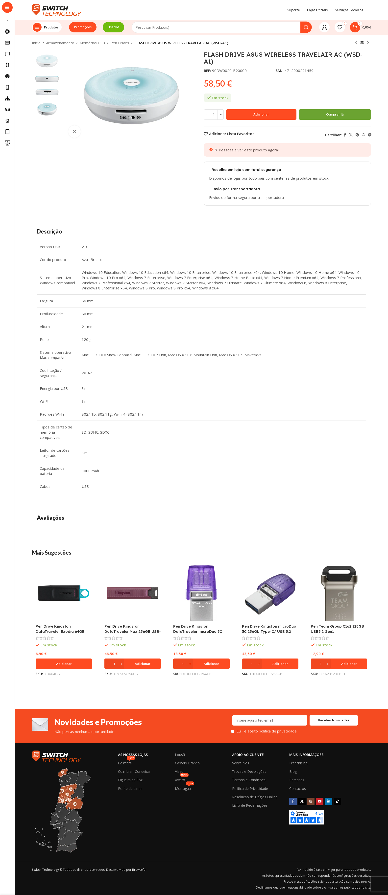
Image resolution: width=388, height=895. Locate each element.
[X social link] (351, 135)
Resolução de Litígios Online (254, 797)
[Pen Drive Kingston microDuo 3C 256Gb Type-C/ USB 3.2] (270, 593)
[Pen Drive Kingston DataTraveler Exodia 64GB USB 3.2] (64, 593)
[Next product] (368, 43)
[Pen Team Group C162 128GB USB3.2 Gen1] (339, 593)
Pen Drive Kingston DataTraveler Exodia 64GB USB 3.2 (60, 631)
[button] (64, 664)
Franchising (298, 763)
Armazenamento (60, 42)
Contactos (297, 788)
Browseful (139, 870)
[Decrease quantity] (207, 114)
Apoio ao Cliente (248, 754)
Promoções (83, 27)
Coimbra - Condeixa (134, 771)
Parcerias (296, 779)
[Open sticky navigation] (46, 27)
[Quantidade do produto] (214, 114)
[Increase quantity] (221, 114)
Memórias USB (92, 42)
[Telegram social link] (369, 135)
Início (36, 42)
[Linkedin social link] (328, 801)
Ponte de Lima (130, 788)
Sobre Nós (240, 763)
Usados (113, 27)
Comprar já (335, 114)
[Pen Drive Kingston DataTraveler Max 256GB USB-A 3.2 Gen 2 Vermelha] (132, 593)
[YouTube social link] (319, 801)
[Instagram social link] (311, 801)
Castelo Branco (187, 763)
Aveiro (182, 779)
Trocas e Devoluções (249, 771)
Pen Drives (119, 42)
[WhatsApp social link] (363, 135)
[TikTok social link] (337, 801)
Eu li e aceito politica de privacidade (267, 731)
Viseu (179, 771)
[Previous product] (356, 43)
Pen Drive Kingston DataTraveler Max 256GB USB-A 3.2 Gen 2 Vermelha (132, 631)
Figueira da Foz (130, 779)
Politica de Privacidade (250, 788)
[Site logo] (56, 9)
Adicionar (261, 114)
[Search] (222, 27)
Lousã (180, 754)
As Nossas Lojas (133, 754)
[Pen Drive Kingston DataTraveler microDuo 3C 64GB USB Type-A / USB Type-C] (201, 593)
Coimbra (126, 762)
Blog (293, 771)
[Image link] (56, 755)
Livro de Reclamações (249, 805)
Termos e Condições (249, 779)
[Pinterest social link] (357, 135)
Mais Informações (306, 754)
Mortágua (184, 787)
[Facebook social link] (345, 135)
